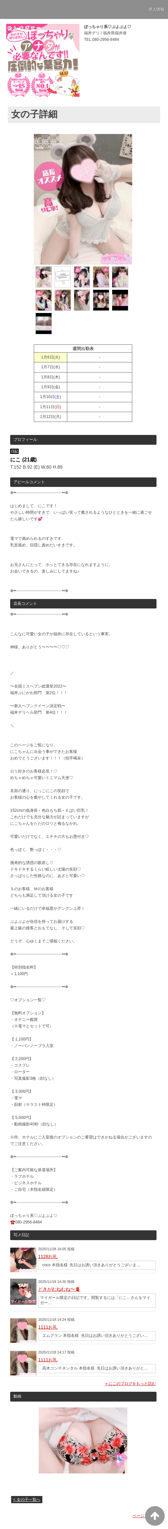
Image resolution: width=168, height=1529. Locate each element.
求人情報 (156, 9)
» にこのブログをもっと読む (130, 1383)
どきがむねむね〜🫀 (59, 1289)
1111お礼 (47, 1327)
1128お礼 (47, 1256)
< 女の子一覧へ (26, 1499)
